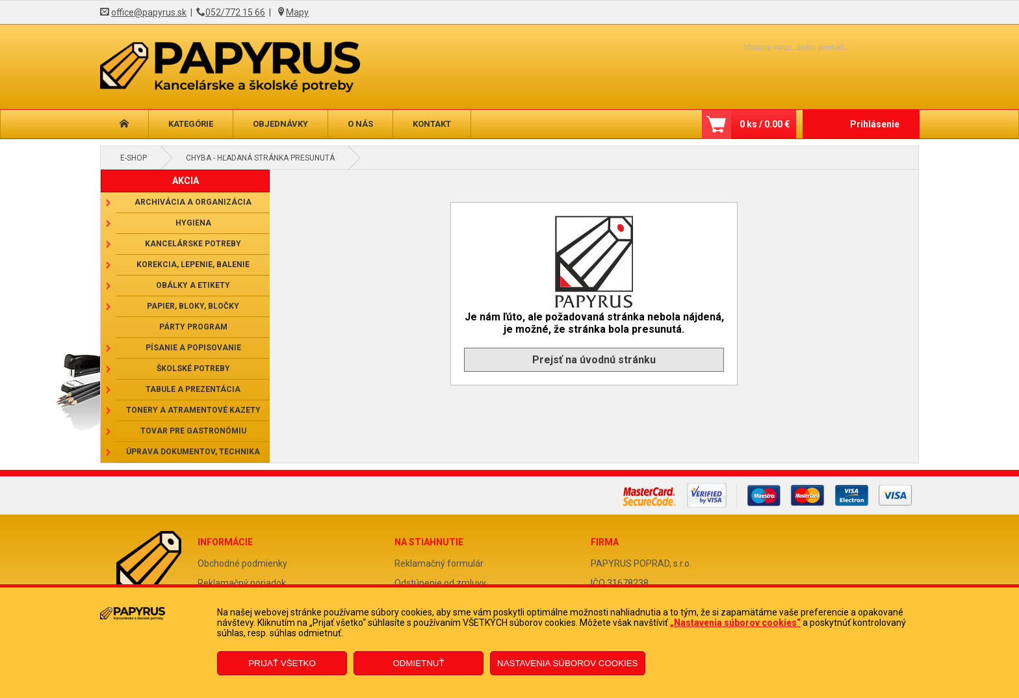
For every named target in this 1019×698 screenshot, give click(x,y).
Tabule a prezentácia (193, 389)
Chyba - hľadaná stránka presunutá (260, 157)
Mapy (297, 12)
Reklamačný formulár (439, 563)
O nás (360, 124)
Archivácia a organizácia (193, 202)
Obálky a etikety (193, 285)
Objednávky (280, 124)
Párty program (193, 326)
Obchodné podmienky (242, 563)
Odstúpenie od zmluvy (440, 583)
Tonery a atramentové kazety (193, 410)
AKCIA (185, 180)
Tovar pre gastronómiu (193, 430)
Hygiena (193, 222)
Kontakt (432, 124)
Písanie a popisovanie (193, 347)
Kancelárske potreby (193, 243)
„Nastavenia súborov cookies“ (735, 622)
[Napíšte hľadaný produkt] (774, 47)
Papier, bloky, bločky (193, 306)
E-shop (133, 157)
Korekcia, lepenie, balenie (193, 264)
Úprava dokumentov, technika (193, 451)
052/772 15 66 (235, 12)
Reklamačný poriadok (242, 583)
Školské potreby (193, 368)
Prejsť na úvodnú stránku (594, 360)
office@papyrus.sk (149, 12)
